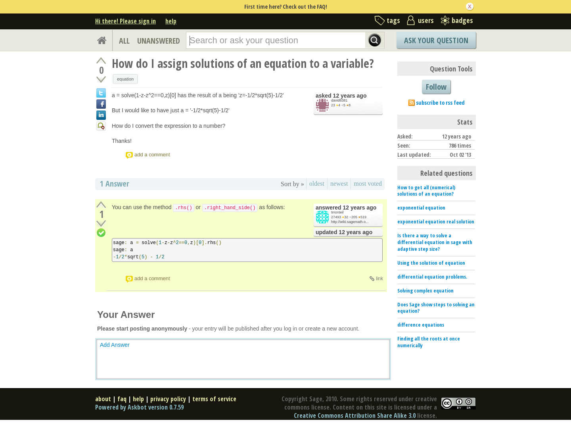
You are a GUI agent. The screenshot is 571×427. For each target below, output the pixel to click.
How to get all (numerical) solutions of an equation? (426, 191)
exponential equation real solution (435, 221)
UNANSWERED (158, 40)
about (103, 398)
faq (121, 398)
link (379, 278)
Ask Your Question (436, 40)
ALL (124, 40)
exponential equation (421, 207)
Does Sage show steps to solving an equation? (436, 308)
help (170, 21)
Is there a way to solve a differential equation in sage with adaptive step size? (434, 242)
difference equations (420, 324)
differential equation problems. (432, 276)
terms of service (214, 398)
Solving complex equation (425, 290)
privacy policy (168, 398)
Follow (436, 86)
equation (125, 79)
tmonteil (337, 212)
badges (462, 20)
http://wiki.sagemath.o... (350, 222)
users (426, 20)
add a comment (152, 155)
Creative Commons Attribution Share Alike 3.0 (355, 415)
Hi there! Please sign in (125, 21)
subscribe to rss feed (440, 102)
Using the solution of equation (431, 262)
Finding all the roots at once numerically (428, 342)
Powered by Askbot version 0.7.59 (139, 407)
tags (393, 20)
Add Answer (115, 345)
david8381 (339, 100)
